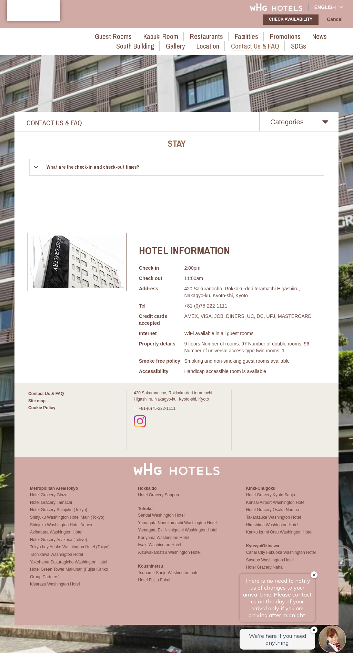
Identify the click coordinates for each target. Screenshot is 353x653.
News (267, 35)
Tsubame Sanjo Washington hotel (168, 578)
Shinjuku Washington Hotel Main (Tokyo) (67, 523)
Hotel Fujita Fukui (154, 585)
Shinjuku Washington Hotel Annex (61, 530)
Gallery (334, 35)
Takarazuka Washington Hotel (273, 523)
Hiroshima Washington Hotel (272, 530)
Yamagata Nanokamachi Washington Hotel (177, 528)
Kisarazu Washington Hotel (55, 590)
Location (174, 43)
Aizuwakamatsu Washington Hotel (169, 558)
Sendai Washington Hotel (161, 521)
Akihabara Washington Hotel (56, 538)
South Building (300, 35)
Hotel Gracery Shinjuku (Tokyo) (58, 516)
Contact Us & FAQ (214, 43)
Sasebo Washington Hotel (270, 565)
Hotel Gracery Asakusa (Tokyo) (58, 545)
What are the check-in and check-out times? (93, 167)
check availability (292, 19)
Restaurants (171, 35)
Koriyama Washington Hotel (163, 543)
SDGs (251, 43)
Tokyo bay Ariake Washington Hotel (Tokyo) (70, 553)
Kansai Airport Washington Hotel (275, 508)
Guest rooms (94, 35)
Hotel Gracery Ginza (49, 500)
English (328, 7)
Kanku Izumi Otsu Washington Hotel (279, 538)
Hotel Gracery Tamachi (51, 508)
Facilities (205, 35)
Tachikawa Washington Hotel (56, 560)
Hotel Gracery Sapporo (159, 500)
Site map (37, 400)
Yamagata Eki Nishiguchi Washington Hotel (177, 535)
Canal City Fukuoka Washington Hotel (281, 558)
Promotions (238, 35)
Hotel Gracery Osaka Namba (272, 516)
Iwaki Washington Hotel (159, 550)
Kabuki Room (134, 35)
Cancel (336, 19)
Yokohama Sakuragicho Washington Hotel (68, 568)
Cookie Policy (42, 407)
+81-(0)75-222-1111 (157, 408)
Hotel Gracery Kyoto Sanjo (270, 500)
